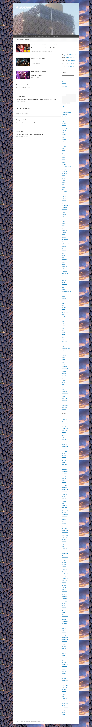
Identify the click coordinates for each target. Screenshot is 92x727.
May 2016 (64, 628)
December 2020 (65, 530)
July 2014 (64, 667)
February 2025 (64, 441)
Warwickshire (64, 398)
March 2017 (64, 610)
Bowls (63, 141)
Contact (20, 36)
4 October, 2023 (34, 63)
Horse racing (64, 259)
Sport (63, 360)
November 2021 (65, 510)
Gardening (64, 237)
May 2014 (64, 671)
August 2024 (64, 451)
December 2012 (65, 701)
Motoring (63, 296)
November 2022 (65, 489)
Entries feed (64, 83)
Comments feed (65, 84)
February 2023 (64, 483)
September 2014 (65, 664)
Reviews (63, 337)
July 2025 (64, 432)
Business (63, 148)
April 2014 (64, 673)
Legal (63, 275)
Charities (63, 150)
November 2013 (65, 682)
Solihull (63, 357)
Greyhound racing (65, 243)
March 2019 (64, 567)
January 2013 (64, 700)
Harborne (63, 251)
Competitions (64, 171)
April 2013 (64, 694)
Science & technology (66, 348)
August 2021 (64, 516)
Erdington (64, 210)
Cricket (49, 51)
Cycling (63, 185)
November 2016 (65, 617)
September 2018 (65, 578)
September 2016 (65, 621)
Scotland (63, 350)
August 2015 (64, 644)
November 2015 (65, 639)
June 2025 (64, 433)
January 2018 (64, 592)
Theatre (63, 380)
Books (39, 51)
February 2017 (64, 612)
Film (63, 228)
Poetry (63, 321)
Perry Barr (64, 316)
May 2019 (64, 564)
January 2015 (64, 657)
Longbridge (64, 280)
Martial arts (64, 285)
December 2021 (65, 508)
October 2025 (64, 426)
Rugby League (64, 341)
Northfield (64, 307)
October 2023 (64, 469)
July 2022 (64, 496)
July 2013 (64, 689)
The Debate (64, 378)
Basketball (64, 130)
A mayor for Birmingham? (66, 112)
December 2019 (65, 551)
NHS (63, 303)
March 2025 (64, 439)
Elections (63, 201)
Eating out (64, 196)
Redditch (63, 332)
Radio (63, 330)
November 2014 (65, 660)
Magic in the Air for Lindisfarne (39, 58)
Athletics (63, 121)
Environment (64, 209)
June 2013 (64, 691)
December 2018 (65, 573)
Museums (64, 298)
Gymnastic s (64, 244)
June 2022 (64, 498)
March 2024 (64, 460)
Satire (63, 346)
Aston (63, 119)
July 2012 (64, 710)
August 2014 (64, 666)
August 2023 (64, 473)
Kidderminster (64, 266)
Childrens (42, 51)
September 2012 (65, 707)
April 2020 (64, 544)
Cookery (63, 175)
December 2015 (65, 637)
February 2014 (64, 676)
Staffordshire (64, 362)
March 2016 (64, 632)
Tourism (63, 382)
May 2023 (64, 478)
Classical (63, 157)
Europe (63, 212)
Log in (63, 81)
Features (63, 223)
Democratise (64, 191)
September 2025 (65, 428)
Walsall (63, 394)
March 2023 (64, 482)
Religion (63, 334)
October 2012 (64, 705)
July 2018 (64, 582)
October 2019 (64, 555)
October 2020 (64, 533)
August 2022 (64, 494)
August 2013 (64, 687)
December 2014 (65, 658)
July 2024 (64, 453)
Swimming (64, 371)
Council (63, 178)
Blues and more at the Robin (23, 85)
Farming (63, 219)
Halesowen (64, 246)
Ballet (63, 126)
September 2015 (65, 642)
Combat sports (64, 160)
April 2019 (64, 566)
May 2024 (64, 457)
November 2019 (65, 553)
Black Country (64, 135)
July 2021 (64, 517)
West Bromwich (65, 400)
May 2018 (64, 585)
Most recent (41, 77)
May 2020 (64, 542)
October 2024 (64, 448)
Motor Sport (64, 294)
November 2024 (65, 446)
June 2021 (64, 519)
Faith (63, 216)
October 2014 (64, 662)
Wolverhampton (65, 405)
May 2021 (64, 521)
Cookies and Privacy (33, 36)
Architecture (64, 116)
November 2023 (65, 467)
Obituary (63, 309)
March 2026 (64, 417)
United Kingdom (65, 393)
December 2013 (65, 680)
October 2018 (64, 576)
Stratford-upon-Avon (65, 366)
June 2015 (64, 648)
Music (51, 51)
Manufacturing (64, 284)
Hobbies (63, 255)
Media (63, 287)
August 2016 (64, 623)
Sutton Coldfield (65, 369)
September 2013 (65, 685)
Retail (63, 335)
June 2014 (64, 669)
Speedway (64, 359)
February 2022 (64, 505)
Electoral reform (65, 203)
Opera (63, 314)
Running (63, 343)
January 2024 (64, 464)
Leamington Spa (65, 273)
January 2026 (64, 421)
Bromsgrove (64, 146)
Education (64, 200)
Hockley (63, 257)
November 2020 (65, 532)
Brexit (63, 144)
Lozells (63, 282)
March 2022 (64, 503)
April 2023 (64, 480)
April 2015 (64, 651)
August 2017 (64, 601)
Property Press (64, 326)
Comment (64, 164)
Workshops (64, 409)
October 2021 (64, 512)
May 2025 (64, 435)
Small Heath (64, 355)
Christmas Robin (20, 96)
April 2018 (64, 587)
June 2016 (64, 626)
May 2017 (64, 607)
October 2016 (64, 619)
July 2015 (64, 646)
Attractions (64, 123)
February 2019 (64, 569)
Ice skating (64, 262)
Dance (63, 189)
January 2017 (64, 614)
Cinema (63, 155)
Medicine (63, 289)
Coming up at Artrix (21, 120)
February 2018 (64, 591)
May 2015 (64, 650)
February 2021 (64, 526)
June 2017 (64, 605)
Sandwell (63, 344)
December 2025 (65, 423)
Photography (64, 319)
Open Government (65, 312)
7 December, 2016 (19, 101)
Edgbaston (64, 198)
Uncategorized (64, 391)
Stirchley (63, 364)
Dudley (63, 194)
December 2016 (65, 616)
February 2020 (64, 548)
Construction (64, 173)
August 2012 (64, 708)
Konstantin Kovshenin (40, 721)
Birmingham (64, 134)
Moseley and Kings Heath (66, 291)
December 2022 (65, 487)
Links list (49, 36)
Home (17, 36)
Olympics (63, 310)
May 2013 (64, 692)
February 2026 (64, 419)
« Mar (63, 106)
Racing (63, 328)
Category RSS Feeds (56, 36)
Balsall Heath (64, 128)
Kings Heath (64, 268)
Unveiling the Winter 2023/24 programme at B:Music (45, 45)
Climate (63, 159)
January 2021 (64, 528)
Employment (64, 207)
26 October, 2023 (34, 51)
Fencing (63, 225)
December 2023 (65, 466)
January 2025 (64, 442)
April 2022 (64, 501)
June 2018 (64, 583)
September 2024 (65, 449)
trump (63, 389)
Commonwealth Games (66, 166)
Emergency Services (66, 205)
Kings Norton (64, 269)
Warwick (63, 396)
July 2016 (64, 625)
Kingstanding (64, 271)
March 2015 (64, 653)
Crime (63, 184)
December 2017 (65, 594)
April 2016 (64, 630)
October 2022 (64, 491)
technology (64, 373)
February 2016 (64, 633)
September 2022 (65, 492)
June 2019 (64, 562)
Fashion (63, 221)
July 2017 (64, 603)
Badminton (64, 125)
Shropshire (64, 353)
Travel (63, 387)
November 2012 (65, 703)
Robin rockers (19, 131)
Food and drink (65, 230)
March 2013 (64, 696)
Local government (65, 276)
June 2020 (64, 541)
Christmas (64, 153)
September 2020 (65, 535)
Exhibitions (64, 214)
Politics (63, 325)
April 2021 (64, 523)
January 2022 (64, 507)
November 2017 (65, 596)
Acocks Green (64, 114)
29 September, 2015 (19, 113)
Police (63, 323)
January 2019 (64, 571)
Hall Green (64, 248)
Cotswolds (64, 176)
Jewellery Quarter (65, 264)
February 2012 (64, 714)
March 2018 (64, 589)
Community (64, 169)
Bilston (63, 132)
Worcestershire (65, 407)
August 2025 (64, 430)
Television (64, 375)
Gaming (63, 235)
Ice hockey (64, 260)
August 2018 (64, 580)
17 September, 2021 (34, 77)
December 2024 (65, 444)
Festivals (63, 226)
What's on (28, 113)
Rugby (63, 339)
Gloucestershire (65, 239)
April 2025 (64, 437)
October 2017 (64, 598)
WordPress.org (64, 86)
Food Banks (64, 232)
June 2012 (64, 712)
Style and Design (65, 368)
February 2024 (64, 462)
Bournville (64, 139)
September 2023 (65, 471)
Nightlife (63, 305)
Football (63, 234)
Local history (64, 278)
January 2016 (64, 635)
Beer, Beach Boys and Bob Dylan (24, 108)
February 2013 (64, 698)
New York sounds (65, 301)
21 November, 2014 (19, 136)
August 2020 (64, 537)
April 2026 (64, 416)
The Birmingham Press (26, 7)
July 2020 (64, 539)
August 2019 (64, 558)
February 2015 (64, 655)
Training (63, 384)
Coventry (63, 180)
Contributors (26, 36)
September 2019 (65, 557)
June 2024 (64, 455)
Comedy (45, 51)
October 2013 (64, 683)
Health (63, 253)
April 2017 (64, 608)
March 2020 (64, 546)
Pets (63, 318)
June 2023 (64, 476)
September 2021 (65, 514)
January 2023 (64, 485)
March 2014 (64, 675)
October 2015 (64, 641)
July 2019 (64, 560)
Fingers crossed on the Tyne (38, 71)
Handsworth (64, 250)
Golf (63, 241)
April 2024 (64, 458)
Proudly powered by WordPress (22, 721)
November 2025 (65, 424)
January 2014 (64, 678)
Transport (63, 385)
